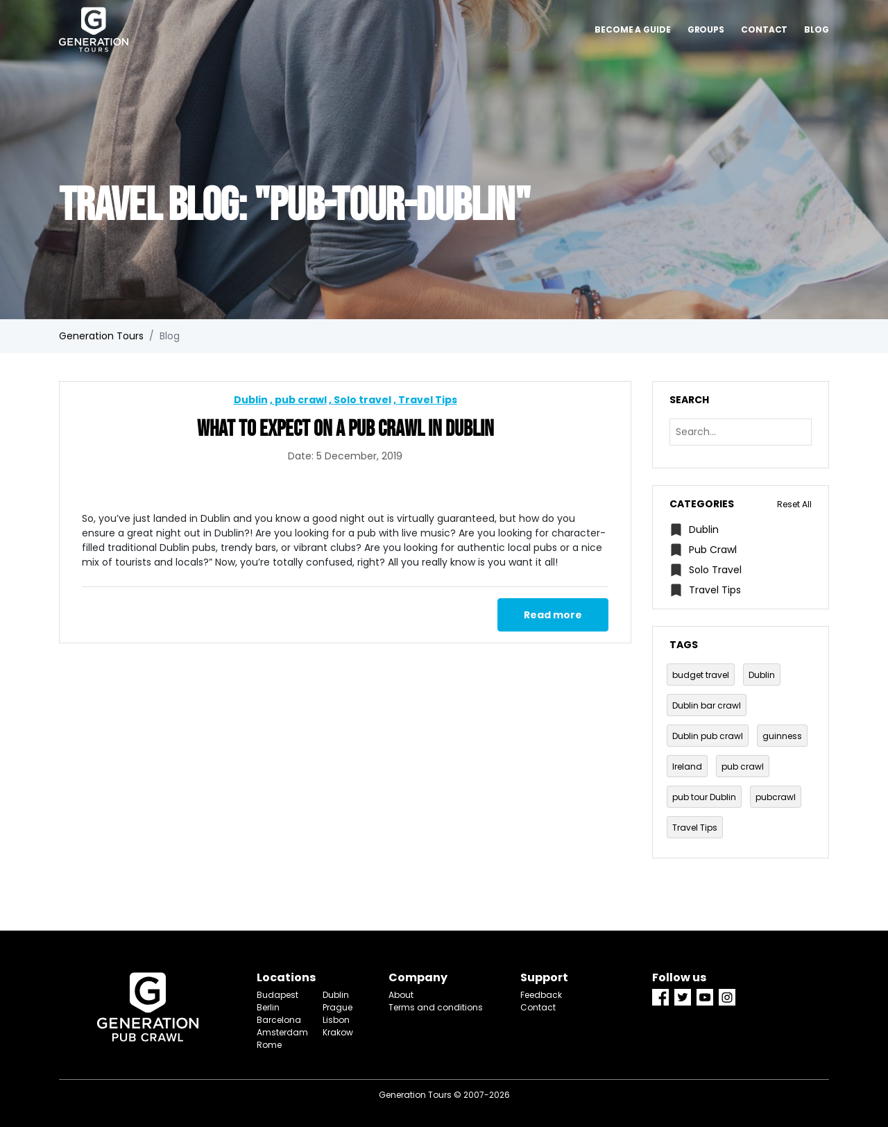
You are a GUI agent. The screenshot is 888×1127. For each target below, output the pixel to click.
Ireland (687, 766)
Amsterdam (279, 1032)
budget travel (700, 675)
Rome (269, 1045)
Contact (764, 30)
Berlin (268, 1007)
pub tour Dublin (704, 797)
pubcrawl (775, 797)
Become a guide (633, 30)
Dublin (251, 400)
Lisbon (336, 1020)
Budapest (277, 995)
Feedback (541, 995)
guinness (782, 736)
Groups (706, 30)
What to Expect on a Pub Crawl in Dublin (345, 429)
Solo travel (362, 400)
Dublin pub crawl (707, 736)
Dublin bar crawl (706, 705)
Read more (553, 615)
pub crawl (301, 400)
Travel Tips (427, 400)
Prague (337, 1007)
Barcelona (279, 1020)
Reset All (794, 504)
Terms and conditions (435, 1007)
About (400, 995)
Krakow (338, 1032)
